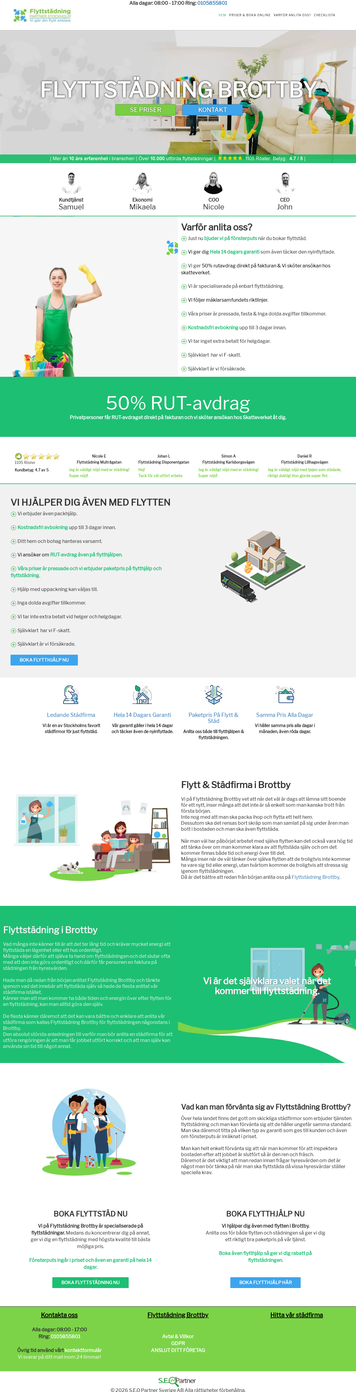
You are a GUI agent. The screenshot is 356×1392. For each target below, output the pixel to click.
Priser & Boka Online (250, 15)
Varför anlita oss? (292, 15)
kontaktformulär (83, 1350)
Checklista (324, 15)
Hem (222, 15)
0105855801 (212, 3)
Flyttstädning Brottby (315, 877)
